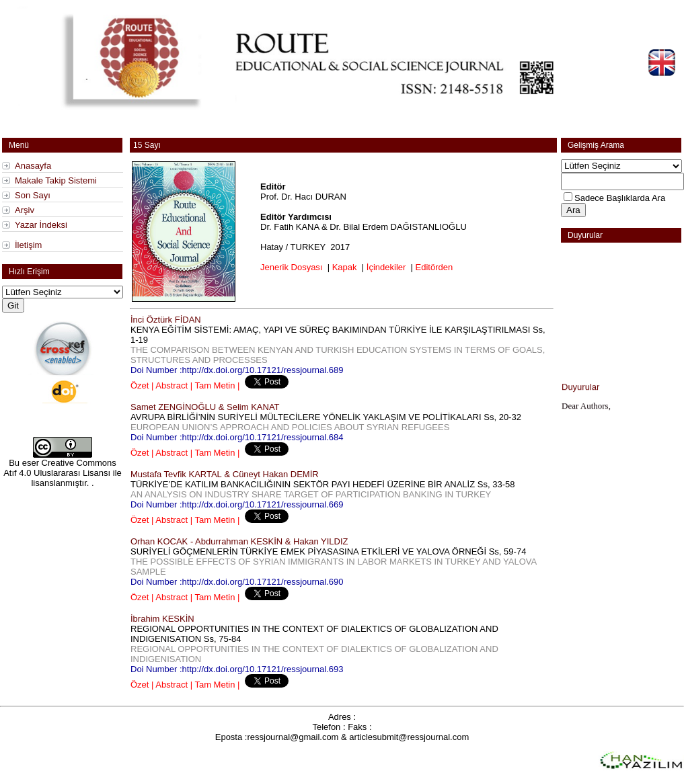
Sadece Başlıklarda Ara (619, 198)
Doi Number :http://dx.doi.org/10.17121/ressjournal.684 (237, 437)
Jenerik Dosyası (291, 267)
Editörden (434, 267)
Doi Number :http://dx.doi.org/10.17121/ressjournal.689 (237, 370)
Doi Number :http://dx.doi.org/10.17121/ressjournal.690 (237, 582)
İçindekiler (386, 267)
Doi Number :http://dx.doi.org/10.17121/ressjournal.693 (237, 669)
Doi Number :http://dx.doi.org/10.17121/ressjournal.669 (237, 504)
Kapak (344, 267)
